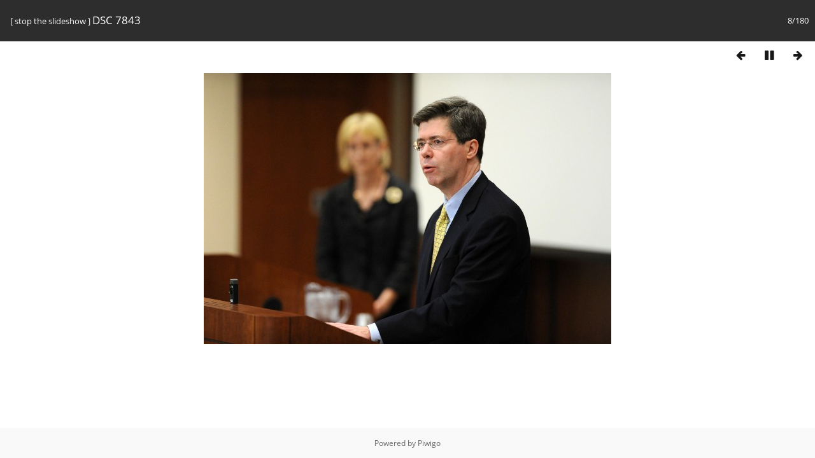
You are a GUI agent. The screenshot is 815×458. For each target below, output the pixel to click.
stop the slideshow (50, 21)
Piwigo (429, 443)
